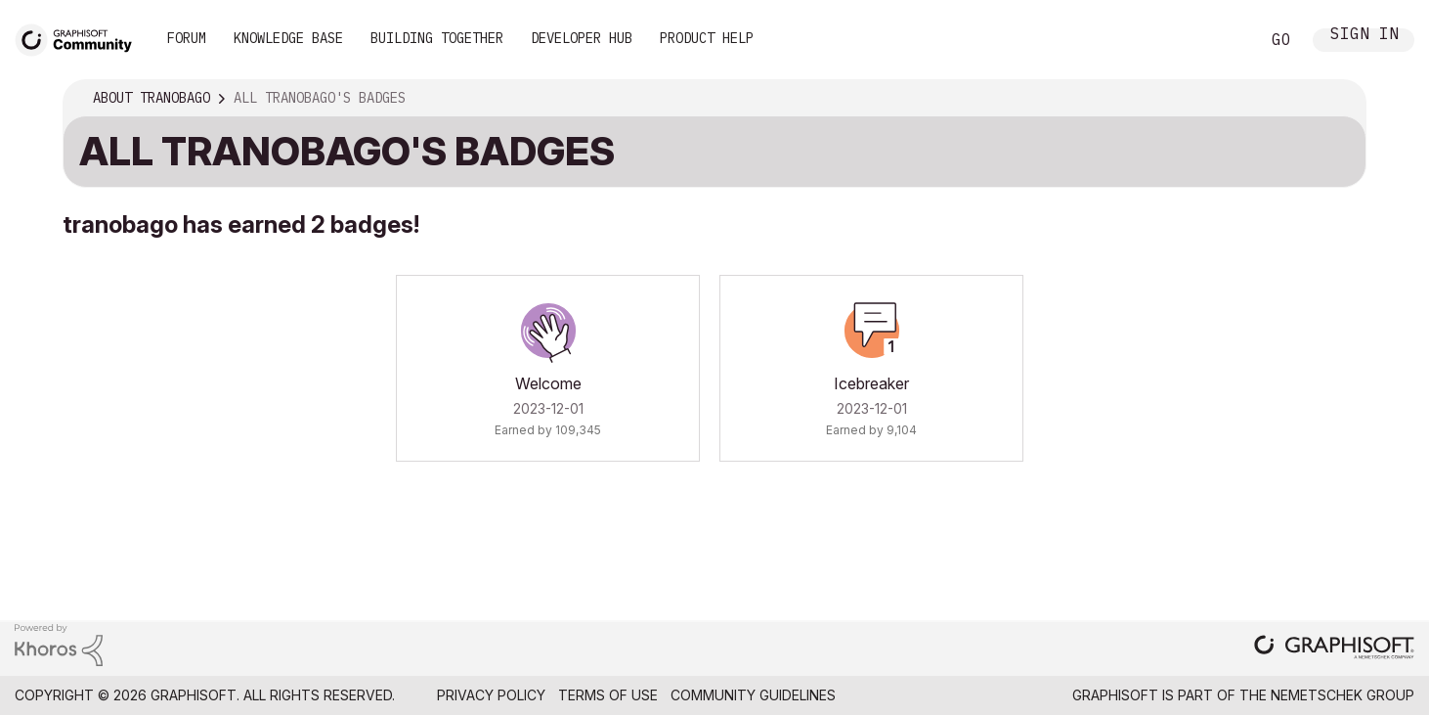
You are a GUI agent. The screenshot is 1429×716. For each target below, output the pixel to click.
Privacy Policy (491, 695)
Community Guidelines (753, 695)
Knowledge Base (288, 38)
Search (1223, 40)
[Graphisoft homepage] (1334, 649)
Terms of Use (608, 695)
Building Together (436, 38)
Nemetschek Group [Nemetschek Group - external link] (1342, 695)
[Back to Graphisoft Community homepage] (80, 37)
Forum (186, 38)
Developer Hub (581, 38)
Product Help (707, 38)
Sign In (1364, 35)
